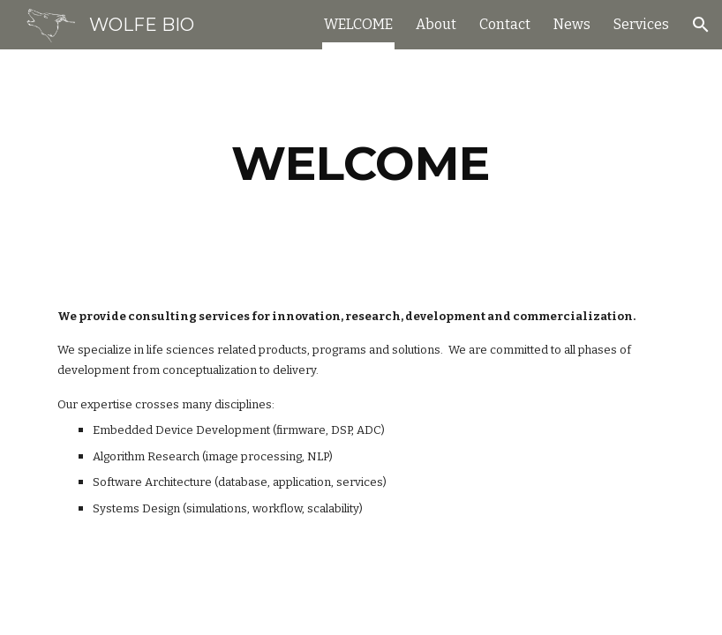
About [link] (436, 24)
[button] (701, 25)
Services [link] (641, 24)
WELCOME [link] (358, 24)
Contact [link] (504, 24)
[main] (360, 163)
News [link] (571, 24)
